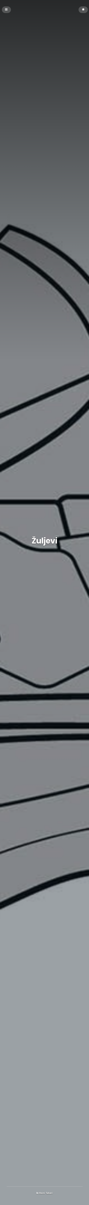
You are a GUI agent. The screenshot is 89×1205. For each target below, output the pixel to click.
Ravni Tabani (46, 1193)
